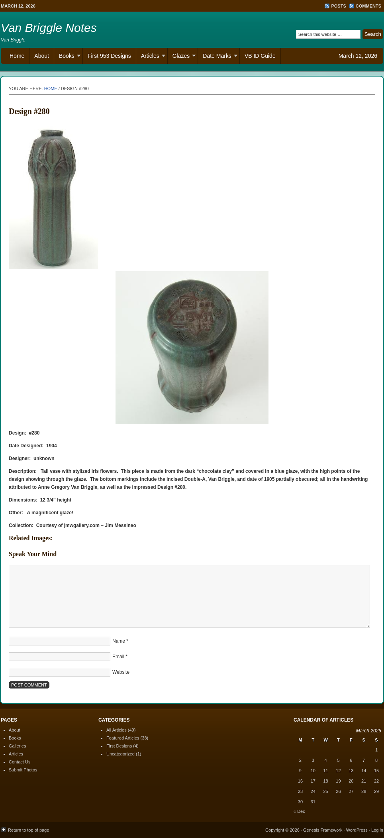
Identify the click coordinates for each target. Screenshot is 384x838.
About (41, 56)
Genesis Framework (322, 830)
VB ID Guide (260, 56)
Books (67, 57)
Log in (377, 830)
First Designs (119, 746)
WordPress (357, 830)
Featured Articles (122, 738)
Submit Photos (23, 769)
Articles (150, 57)
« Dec (299, 811)
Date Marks (217, 57)
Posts (338, 6)
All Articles (116, 730)
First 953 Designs (109, 56)
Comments (368, 6)
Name (118, 641)
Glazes (182, 57)
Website (120, 672)
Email (118, 656)
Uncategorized (120, 753)
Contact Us (19, 761)
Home (17, 56)
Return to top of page (28, 830)
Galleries (17, 746)
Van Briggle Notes (49, 27)
